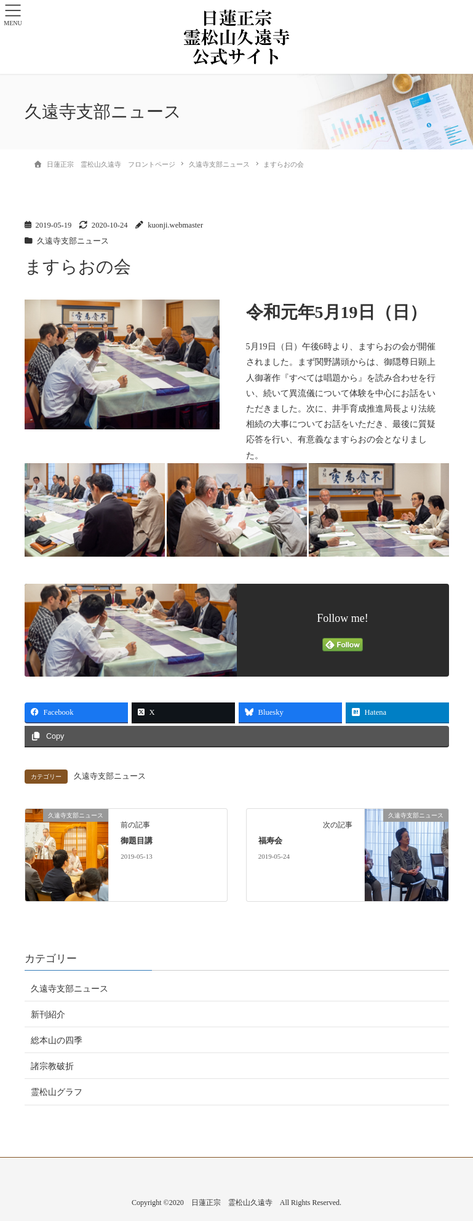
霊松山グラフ (56, 1092)
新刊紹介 (48, 1014)
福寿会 (270, 841)
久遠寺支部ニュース (73, 241)
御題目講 (137, 841)
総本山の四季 (56, 1040)
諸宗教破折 (52, 1066)
